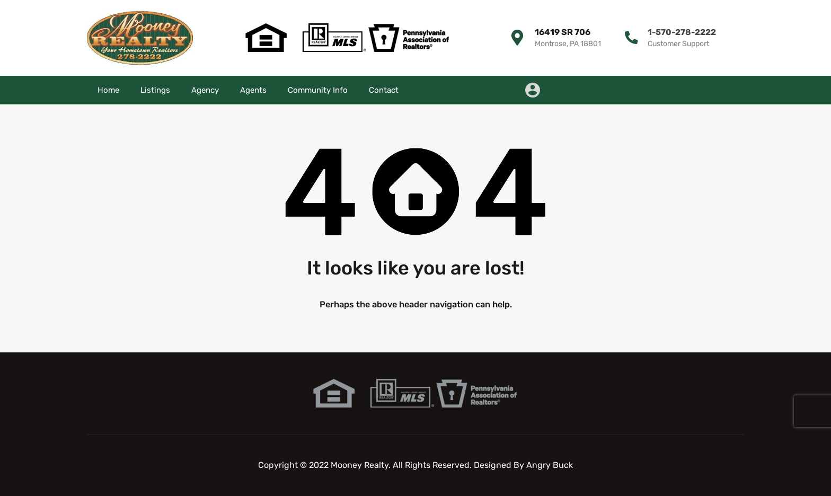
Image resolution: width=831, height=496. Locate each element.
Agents (253, 90)
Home (108, 90)
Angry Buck (549, 465)
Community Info (318, 90)
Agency (205, 90)
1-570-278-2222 (681, 32)
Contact (384, 90)
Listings (155, 90)
